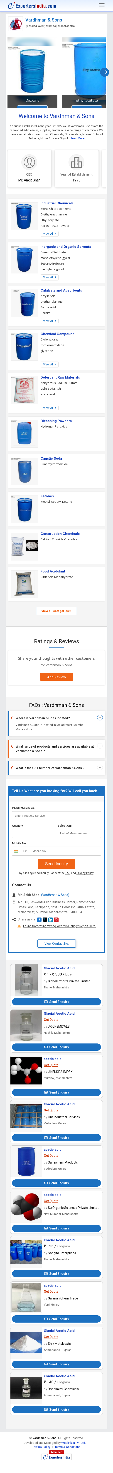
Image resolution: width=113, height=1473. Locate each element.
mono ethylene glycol (55, 258)
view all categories (56, 611)
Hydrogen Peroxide (54, 426)
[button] (39, 920)
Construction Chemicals (60, 534)
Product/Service (23, 808)
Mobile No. (19, 843)
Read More (78, 138)
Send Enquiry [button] (56, 1002)
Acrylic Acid (48, 296)
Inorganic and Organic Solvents (66, 247)
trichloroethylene (52, 345)
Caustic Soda (51, 458)
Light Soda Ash (51, 388)
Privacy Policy (84, 873)
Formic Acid (48, 307)
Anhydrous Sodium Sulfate (59, 383)
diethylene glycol (52, 269)
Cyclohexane (50, 339)
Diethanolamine (52, 301)
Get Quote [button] (51, 1019)
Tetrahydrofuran (52, 263)
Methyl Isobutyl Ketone (56, 502)
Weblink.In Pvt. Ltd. (73, 1442)
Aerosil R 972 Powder (55, 226)
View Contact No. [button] (56, 943)
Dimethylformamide (54, 464)
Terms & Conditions (67, 1447)
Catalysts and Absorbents (61, 290)
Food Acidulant (53, 571)
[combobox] (20, 851)
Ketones (47, 496)
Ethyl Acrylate (50, 220)
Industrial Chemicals (57, 203)
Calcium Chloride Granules (59, 539)
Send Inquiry (56, 864)
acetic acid (48, 394)
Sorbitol (46, 313)
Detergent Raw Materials (60, 377)
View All (49, 233)
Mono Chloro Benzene (56, 209)
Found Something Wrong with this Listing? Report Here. (59, 926)
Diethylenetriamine (54, 214)
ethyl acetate (87, 100)
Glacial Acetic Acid (59, 968)
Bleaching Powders (56, 421)
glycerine (47, 351)
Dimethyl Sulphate (53, 252)
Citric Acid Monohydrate (57, 577)
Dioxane (32, 100)
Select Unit (65, 825)
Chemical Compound (57, 334)
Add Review (56, 677)
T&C (67, 873)
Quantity (17, 825)
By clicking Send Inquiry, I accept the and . (56, 873)
